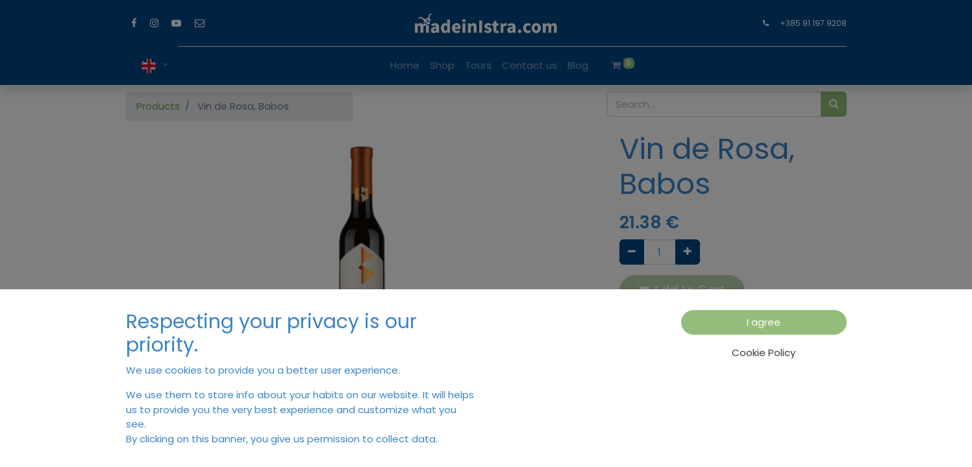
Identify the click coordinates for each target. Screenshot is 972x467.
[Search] (834, 104)
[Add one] (687, 252)
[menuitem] (405, 65)
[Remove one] (631, 252)
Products (158, 106)
